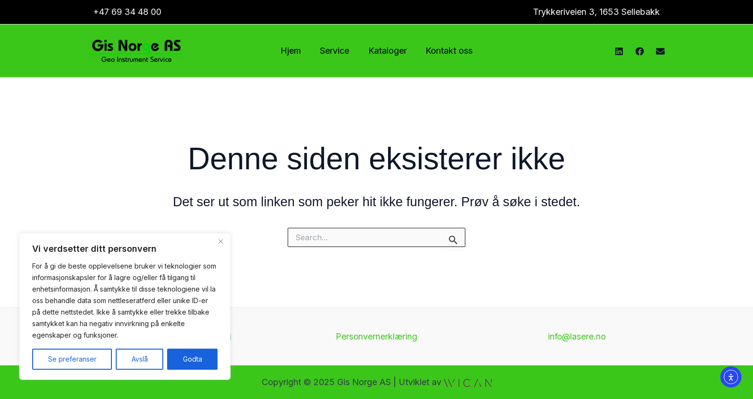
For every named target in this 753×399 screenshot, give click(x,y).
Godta (192, 359)
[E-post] (660, 51)
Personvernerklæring (376, 336)
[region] (125, 306)
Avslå (140, 359)
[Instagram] (619, 51)
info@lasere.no (577, 336)
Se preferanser (72, 359)
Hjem (293, 51)
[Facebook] (639, 51)
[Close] (220, 241)
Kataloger (386, 51)
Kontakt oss (446, 51)
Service (335, 51)
